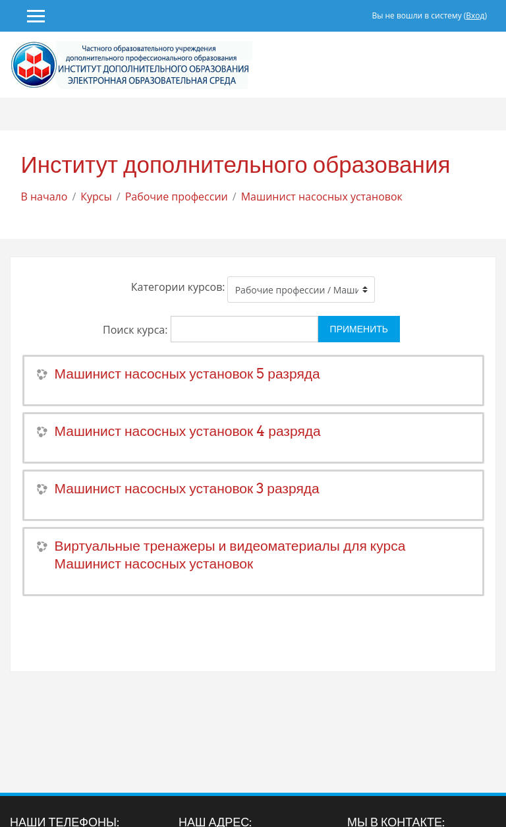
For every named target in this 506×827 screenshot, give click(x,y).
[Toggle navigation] (492, 64)
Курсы (96, 196)
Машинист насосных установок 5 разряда (187, 374)
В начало (44, 196)
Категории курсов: (178, 287)
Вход (475, 15)
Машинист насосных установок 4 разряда (188, 431)
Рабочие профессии (176, 196)
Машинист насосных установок (322, 196)
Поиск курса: (137, 329)
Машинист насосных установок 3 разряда (187, 488)
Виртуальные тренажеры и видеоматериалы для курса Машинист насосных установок (230, 554)
